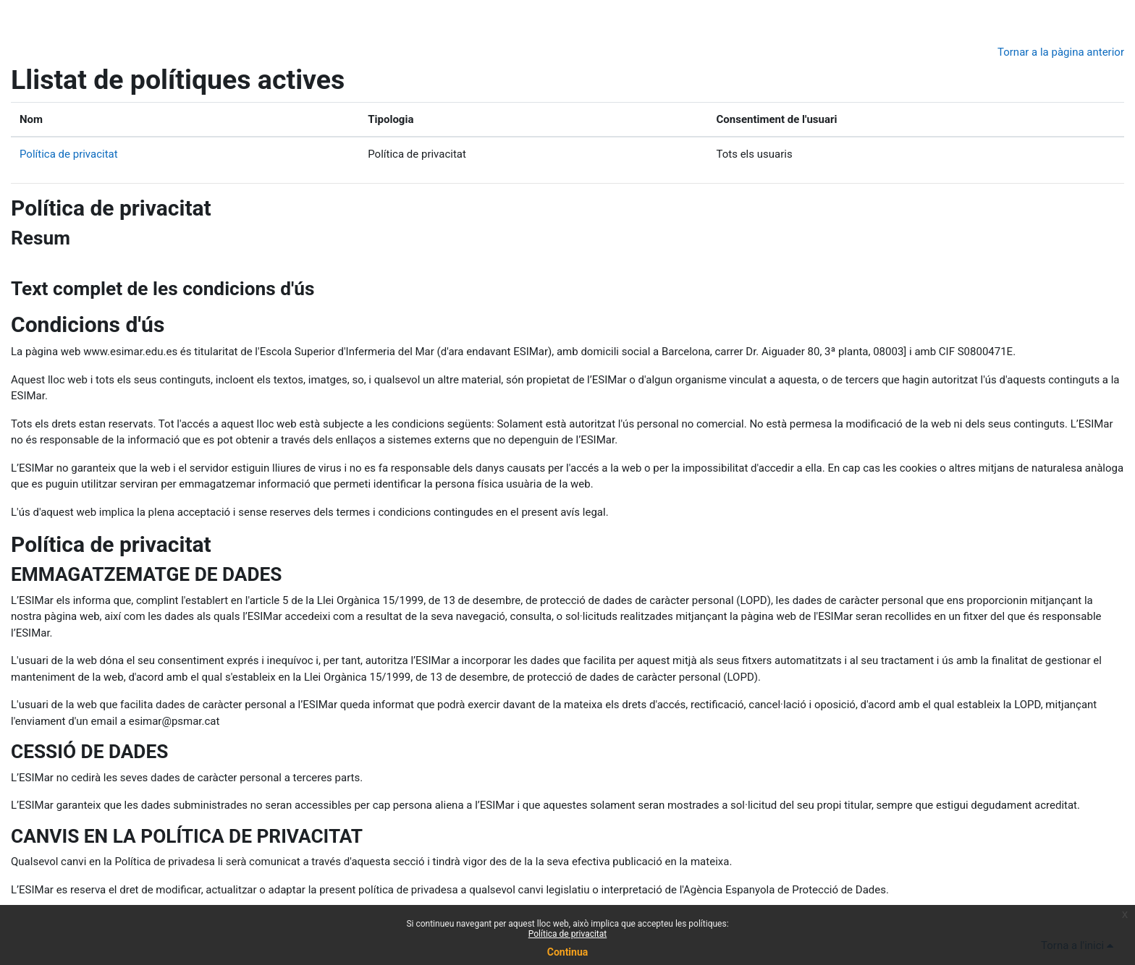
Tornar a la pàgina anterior (1060, 52)
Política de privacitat (69, 154)
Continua (567, 952)
